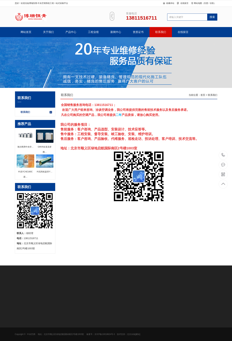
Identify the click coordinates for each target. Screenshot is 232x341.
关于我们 (48, 32)
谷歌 (212, 3)
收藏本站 (170, 3)
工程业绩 (93, 32)
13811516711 (223, 155)
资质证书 (138, 32)
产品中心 (70, 32)
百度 (206, 3)
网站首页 (26, 32)
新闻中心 (115, 32)
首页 (202, 95)
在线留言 (184, 3)
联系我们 (160, 32)
